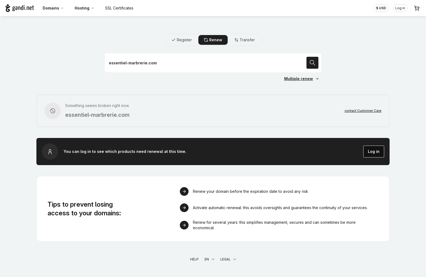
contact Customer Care (362, 111)
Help (194, 259)
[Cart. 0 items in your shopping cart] (417, 8)
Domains (53, 8)
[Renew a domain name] (213, 63)
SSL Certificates (119, 8)
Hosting (84, 8)
